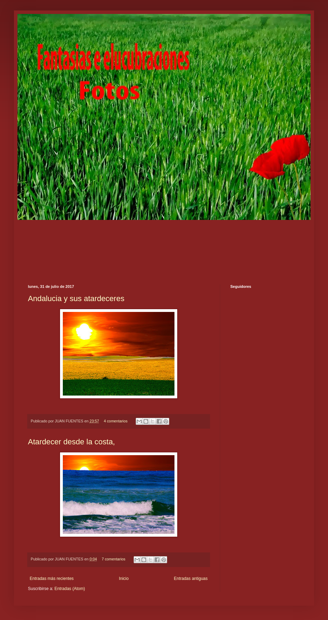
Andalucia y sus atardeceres (76, 298)
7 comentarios (113, 559)
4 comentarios (115, 421)
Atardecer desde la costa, (71, 441)
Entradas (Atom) (69, 588)
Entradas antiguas (191, 578)
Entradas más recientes (52, 578)
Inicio (124, 578)
